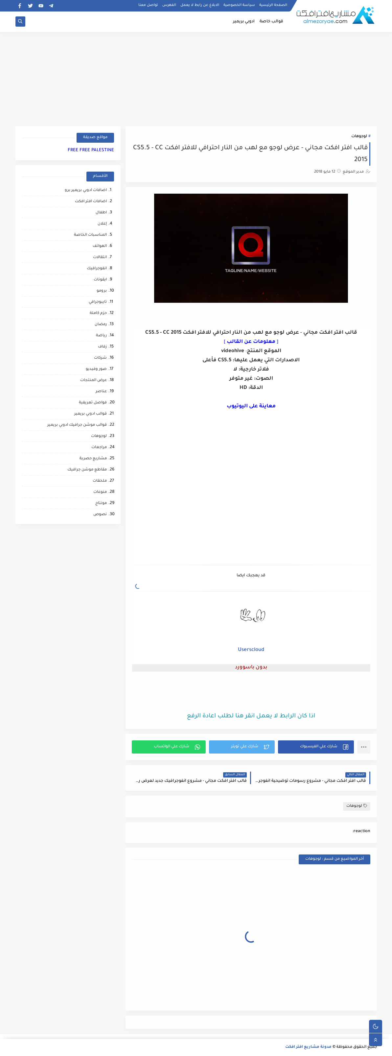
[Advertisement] (196, 78)
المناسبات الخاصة (90, 235)
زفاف (102, 347)
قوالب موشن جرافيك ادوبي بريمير (77, 425)
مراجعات (99, 447)
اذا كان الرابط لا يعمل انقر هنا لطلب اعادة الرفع (251, 716)
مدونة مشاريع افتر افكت (308, 1047)
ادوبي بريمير (244, 21)
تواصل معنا (148, 5)
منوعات (100, 492)
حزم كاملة (98, 313)
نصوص (100, 515)
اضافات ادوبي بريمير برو (86, 190)
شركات (100, 358)
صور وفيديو (96, 369)
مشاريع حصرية (93, 459)
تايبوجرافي (98, 302)
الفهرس (169, 5)
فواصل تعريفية (93, 403)
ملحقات (100, 481)
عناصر (101, 392)
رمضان (101, 325)
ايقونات (100, 280)
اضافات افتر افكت (91, 202)
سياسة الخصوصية (239, 5)
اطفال (101, 213)
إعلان (102, 224)
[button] (316, 747)
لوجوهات (359, 136)
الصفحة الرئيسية (273, 5)
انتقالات (100, 257)
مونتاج (101, 503)
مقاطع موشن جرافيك (87, 470)
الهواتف (100, 246)
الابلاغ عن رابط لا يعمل (199, 5)
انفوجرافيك (97, 269)
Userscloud (251, 650)
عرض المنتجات (93, 380)
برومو (102, 291)
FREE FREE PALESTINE (91, 150)
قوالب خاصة (271, 21)
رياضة (101, 336)
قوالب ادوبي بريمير (90, 414)
